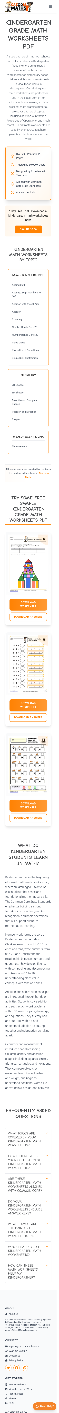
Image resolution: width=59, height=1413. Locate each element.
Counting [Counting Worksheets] (17, 319)
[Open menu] (50, 6)
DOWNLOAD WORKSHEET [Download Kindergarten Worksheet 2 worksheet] (28, 705)
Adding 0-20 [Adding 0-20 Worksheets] (18, 284)
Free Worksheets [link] (15, 1384)
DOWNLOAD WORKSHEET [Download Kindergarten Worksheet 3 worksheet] (28, 805)
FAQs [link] (9, 1403)
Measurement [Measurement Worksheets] (19, 446)
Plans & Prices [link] (14, 1393)
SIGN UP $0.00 (28, 229)
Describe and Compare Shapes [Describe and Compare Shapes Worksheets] (24, 402)
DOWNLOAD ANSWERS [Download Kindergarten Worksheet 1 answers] (28, 616)
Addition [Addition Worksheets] (16, 311)
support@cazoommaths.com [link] (22, 1346)
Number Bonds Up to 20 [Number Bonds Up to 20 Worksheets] (25, 334)
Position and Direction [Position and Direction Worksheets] (24, 411)
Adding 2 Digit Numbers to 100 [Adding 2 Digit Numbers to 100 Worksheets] (26, 294)
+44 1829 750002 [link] (16, 1351)
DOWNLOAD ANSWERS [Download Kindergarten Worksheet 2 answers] (28, 717)
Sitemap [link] (11, 1398)
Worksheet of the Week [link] (18, 1389)
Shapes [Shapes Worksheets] (16, 419)
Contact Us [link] (12, 1355)
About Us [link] (11, 1314)
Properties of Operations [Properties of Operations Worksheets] (25, 350)
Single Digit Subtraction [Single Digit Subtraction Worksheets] (25, 358)
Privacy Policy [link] (14, 1360)
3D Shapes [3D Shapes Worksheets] (18, 392)
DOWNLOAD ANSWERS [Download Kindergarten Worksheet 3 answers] (28, 817)
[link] (8, 1368)
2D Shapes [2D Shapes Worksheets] (18, 385)
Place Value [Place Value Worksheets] (18, 342)
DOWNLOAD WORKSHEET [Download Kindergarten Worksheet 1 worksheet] (28, 604)
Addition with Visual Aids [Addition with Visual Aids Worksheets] (25, 304)
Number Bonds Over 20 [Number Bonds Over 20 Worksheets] (24, 327)
